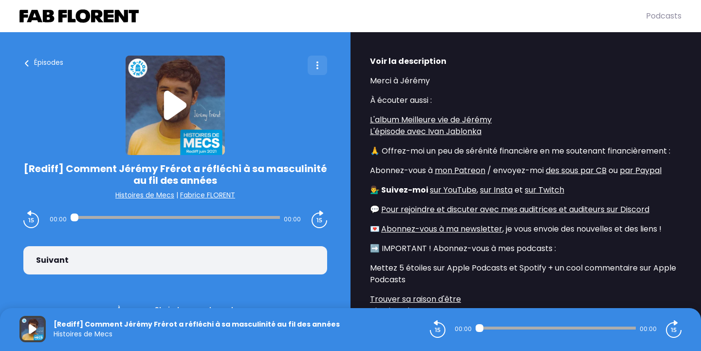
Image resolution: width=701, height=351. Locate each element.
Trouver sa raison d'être (415, 299)
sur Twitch (544, 189)
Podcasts (664, 15)
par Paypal (641, 170)
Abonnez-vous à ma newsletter (441, 228)
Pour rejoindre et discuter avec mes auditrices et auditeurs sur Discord (515, 209)
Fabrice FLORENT (207, 195)
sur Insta (496, 189)
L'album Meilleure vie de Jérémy (431, 119)
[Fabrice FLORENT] (332, 16)
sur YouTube (453, 189)
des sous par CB (576, 170)
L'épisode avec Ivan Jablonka (425, 131)
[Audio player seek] (175, 217)
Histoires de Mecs (144, 195)
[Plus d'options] (317, 65)
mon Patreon (460, 170)
